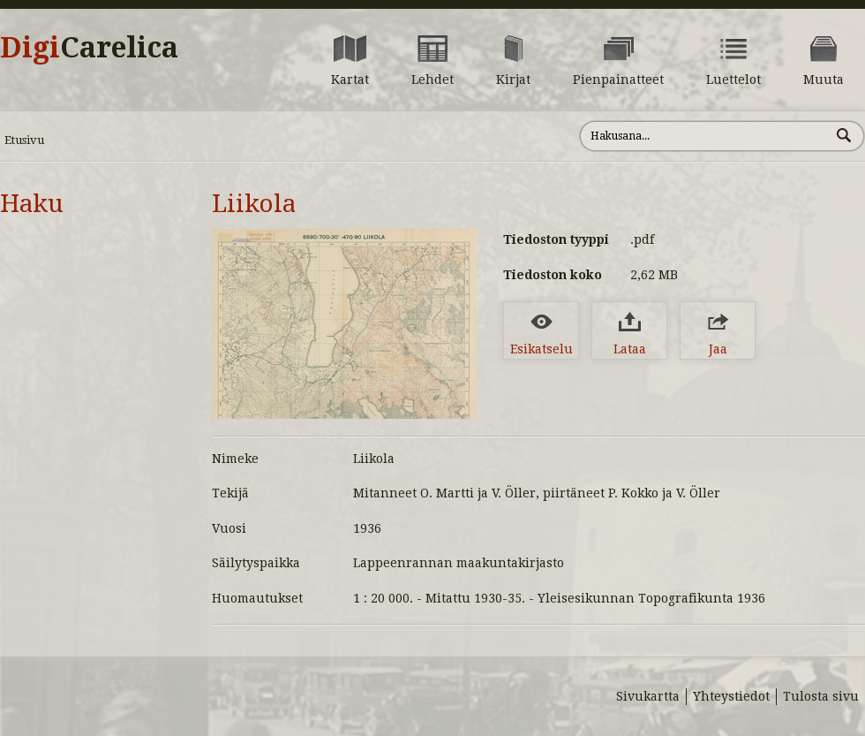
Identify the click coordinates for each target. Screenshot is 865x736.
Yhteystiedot (731, 696)
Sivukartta (648, 696)
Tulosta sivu (821, 696)
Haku (32, 203)
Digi (89, 47)
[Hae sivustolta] (705, 136)
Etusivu (24, 140)
